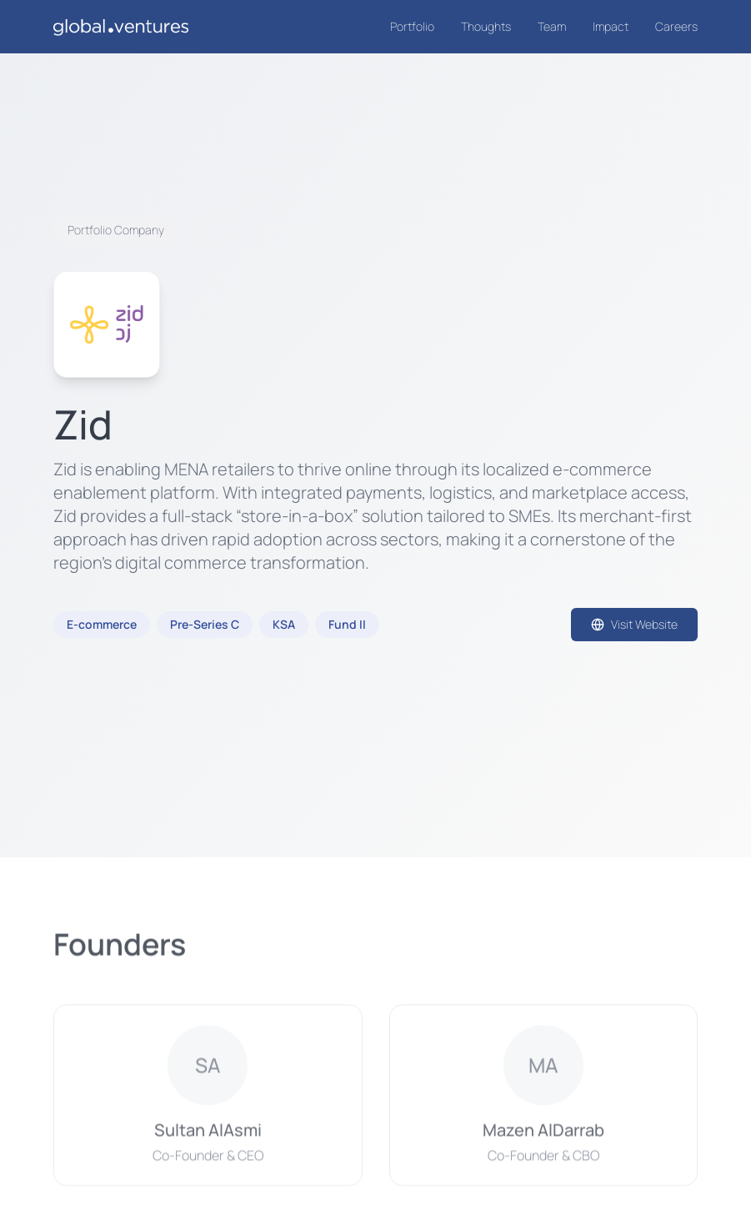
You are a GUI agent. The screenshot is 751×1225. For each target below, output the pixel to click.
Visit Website (634, 624)
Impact (610, 26)
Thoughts (486, 26)
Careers (676, 26)
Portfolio (412, 26)
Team (552, 26)
